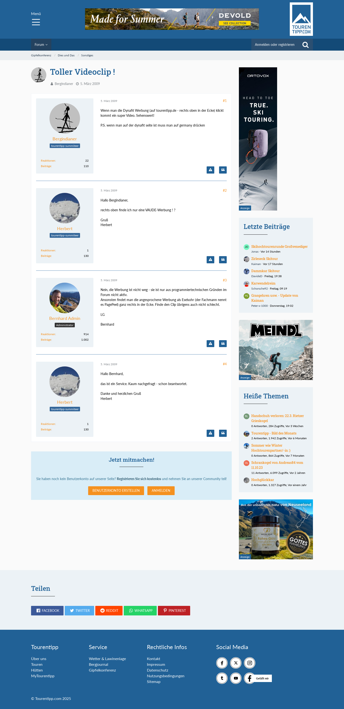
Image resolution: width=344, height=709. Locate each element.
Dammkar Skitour (265, 271)
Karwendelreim (263, 283)
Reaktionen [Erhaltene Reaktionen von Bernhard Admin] (48, 334)
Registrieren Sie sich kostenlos (139, 479)
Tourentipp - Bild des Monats (273, 433)
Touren (37, 664)
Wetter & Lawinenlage (107, 658)
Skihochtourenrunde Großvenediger (279, 246)
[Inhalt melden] (210, 170)
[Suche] (305, 45)
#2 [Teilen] (225, 190)
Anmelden (161, 490)
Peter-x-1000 (259, 305)
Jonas (254, 251)
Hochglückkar (262, 479)
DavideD (256, 276)
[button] (47, 610)
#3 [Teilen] (225, 280)
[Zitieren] (223, 170)
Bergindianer (64, 84)
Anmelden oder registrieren (275, 44)
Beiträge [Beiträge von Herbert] (46, 256)
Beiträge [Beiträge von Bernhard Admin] (46, 339)
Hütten (37, 670)
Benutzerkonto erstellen (116, 490)
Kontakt (153, 658)
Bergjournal (98, 664)
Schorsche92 (259, 288)
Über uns (38, 658)
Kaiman (256, 264)
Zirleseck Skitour (264, 258)
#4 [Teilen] (225, 364)
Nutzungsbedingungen (165, 675)
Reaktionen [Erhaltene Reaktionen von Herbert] (48, 250)
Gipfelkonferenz (102, 670)
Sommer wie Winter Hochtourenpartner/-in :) (270, 448)
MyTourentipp (42, 675)
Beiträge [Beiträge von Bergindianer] (46, 166)
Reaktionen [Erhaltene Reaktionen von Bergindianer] (48, 160)
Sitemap (154, 681)
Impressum (156, 664)
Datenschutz (157, 670)
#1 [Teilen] (225, 101)
